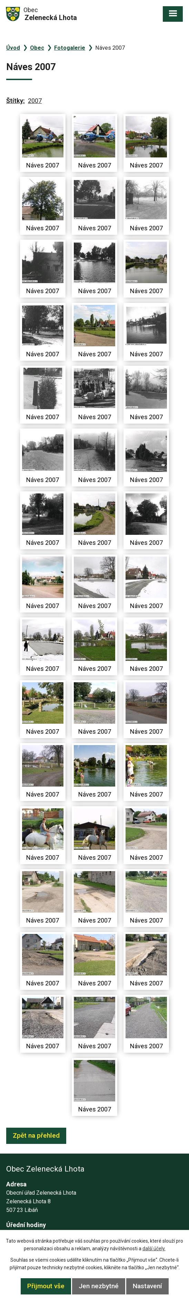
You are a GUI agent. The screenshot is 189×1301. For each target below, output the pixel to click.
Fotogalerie (69, 48)
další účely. (154, 1248)
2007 (35, 100)
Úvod (13, 48)
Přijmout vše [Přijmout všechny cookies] (45, 1286)
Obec (37, 48)
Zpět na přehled (36, 1135)
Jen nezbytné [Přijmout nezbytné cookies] (99, 1286)
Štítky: (15, 100)
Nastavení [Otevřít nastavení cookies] (147, 1286)
